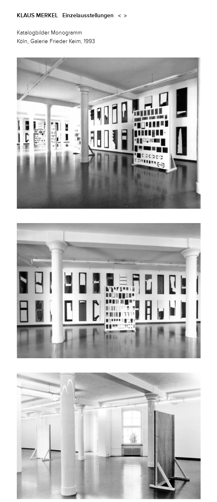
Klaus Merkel (37, 15)
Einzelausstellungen (88, 15)
